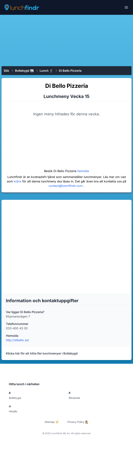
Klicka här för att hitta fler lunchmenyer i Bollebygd (42, 353)
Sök (6, 70)
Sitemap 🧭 (52, 421)
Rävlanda (74, 397)
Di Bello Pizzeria (70, 70)
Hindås (13, 411)
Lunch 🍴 (46, 70)
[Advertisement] (66, 40)
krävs (18, 181)
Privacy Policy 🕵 (77, 421)
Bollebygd (15, 397)
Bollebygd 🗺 (24, 70)
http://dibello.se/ (17, 340)
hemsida (83, 171)
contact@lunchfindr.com (66, 186)
